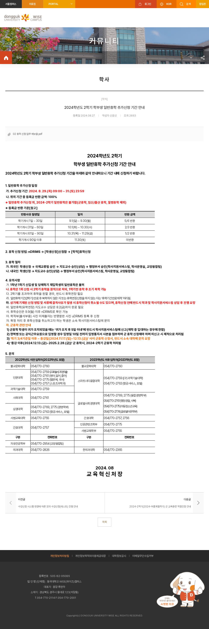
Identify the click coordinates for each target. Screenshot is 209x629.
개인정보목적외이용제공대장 (90, 556)
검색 (188, 4)
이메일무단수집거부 (142, 556)
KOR (168, 4)
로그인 (148, 4)
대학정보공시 (119, 556)
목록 (104, 522)
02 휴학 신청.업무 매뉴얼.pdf (27, 133)
